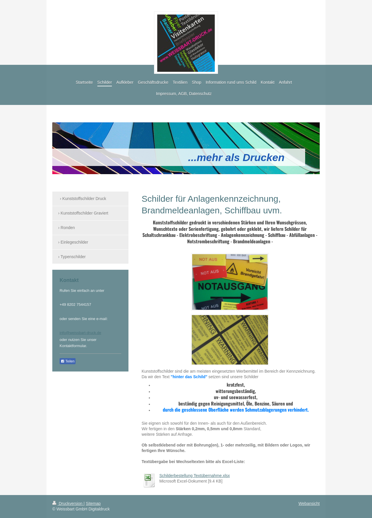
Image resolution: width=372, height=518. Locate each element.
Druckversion (67, 503)
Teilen (67, 361)
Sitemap (93, 503)
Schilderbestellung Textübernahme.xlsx (194, 475)
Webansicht (309, 503)
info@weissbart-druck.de (80, 333)
